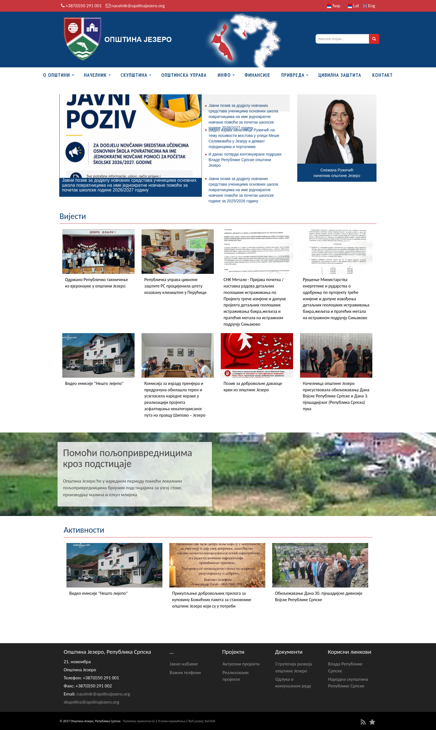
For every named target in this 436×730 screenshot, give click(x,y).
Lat (353, 6)
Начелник (95, 75)
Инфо (224, 75)
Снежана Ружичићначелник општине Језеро (337, 173)
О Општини (56, 75)
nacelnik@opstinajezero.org (138, 6)
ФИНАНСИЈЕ (257, 75)
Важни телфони (185, 672)
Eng (369, 6)
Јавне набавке (184, 664)
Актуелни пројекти (241, 664)
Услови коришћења (171, 721)
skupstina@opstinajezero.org (91, 702)
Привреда (292, 75)
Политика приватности (139, 721)
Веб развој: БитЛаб (201, 721)
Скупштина (134, 75)
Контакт (382, 75)
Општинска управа (184, 75)
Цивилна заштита (339, 75)
